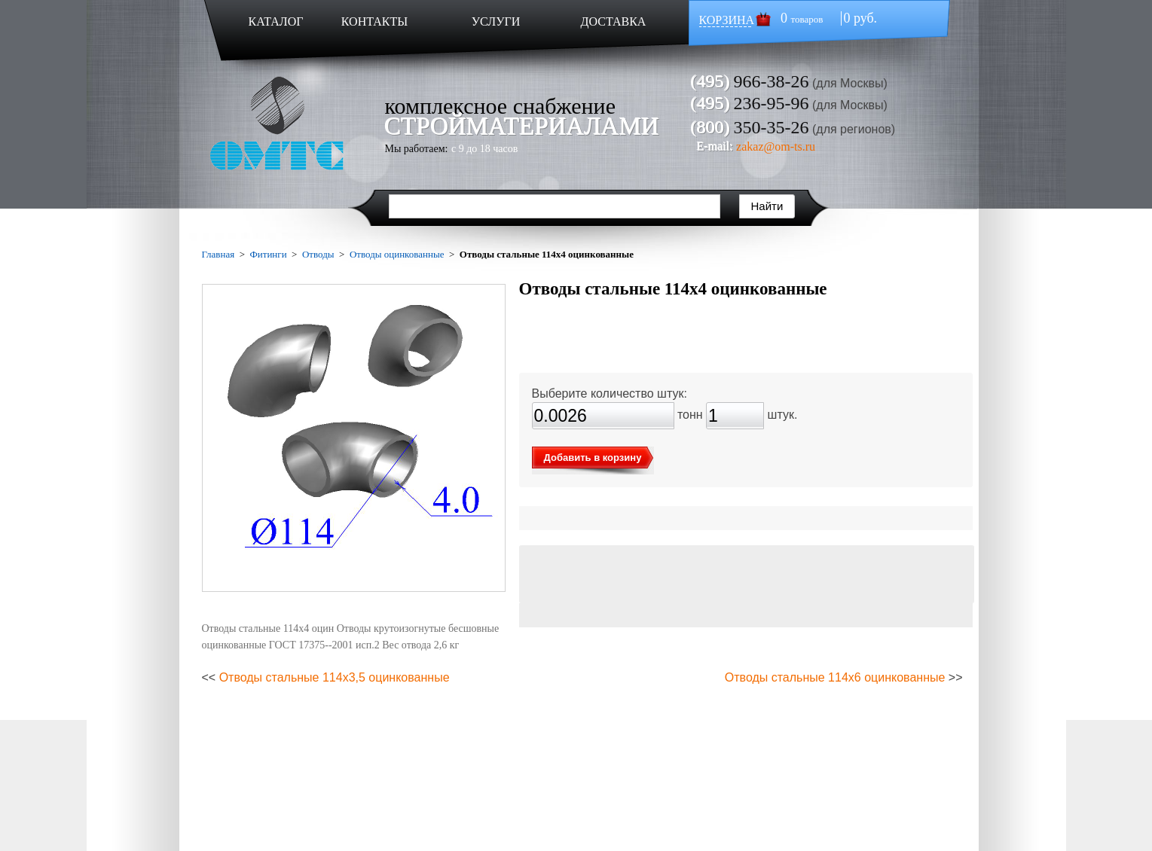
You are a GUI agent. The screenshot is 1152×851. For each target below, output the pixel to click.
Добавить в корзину (593, 457)
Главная (218, 254)
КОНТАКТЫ (374, 21)
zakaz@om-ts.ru (775, 146)
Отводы (318, 254)
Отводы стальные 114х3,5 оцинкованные (334, 677)
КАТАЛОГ (275, 21)
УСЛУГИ (496, 21)
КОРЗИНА (727, 20)
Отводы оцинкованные (397, 254)
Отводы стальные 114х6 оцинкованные (835, 677)
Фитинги (267, 254)
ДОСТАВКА (613, 21)
